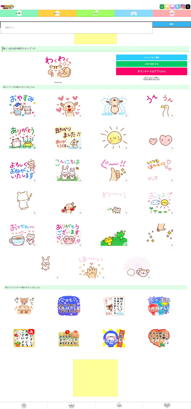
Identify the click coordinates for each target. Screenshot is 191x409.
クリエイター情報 (151, 57)
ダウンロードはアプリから (151, 71)
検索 (171, 24)
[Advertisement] (95, 37)
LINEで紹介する (151, 64)
